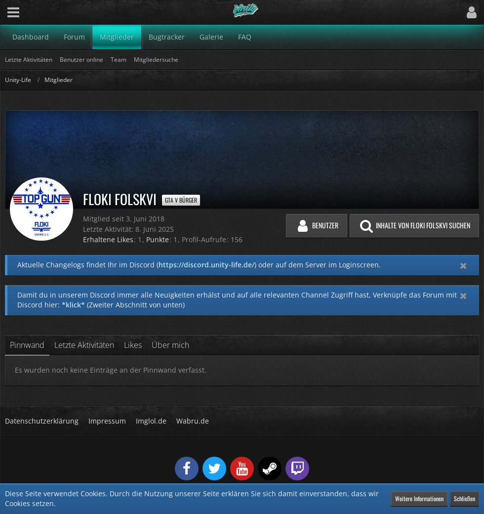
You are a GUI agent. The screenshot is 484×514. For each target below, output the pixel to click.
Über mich (170, 345)
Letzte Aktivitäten (84, 345)
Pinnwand (27, 345)
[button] (13, 12)
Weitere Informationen (419, 498)
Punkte (157, 239)
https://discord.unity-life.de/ (206, 264)
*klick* (73, 304)
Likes (133, 345)
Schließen (464, 498)
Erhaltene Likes (108, 239)
